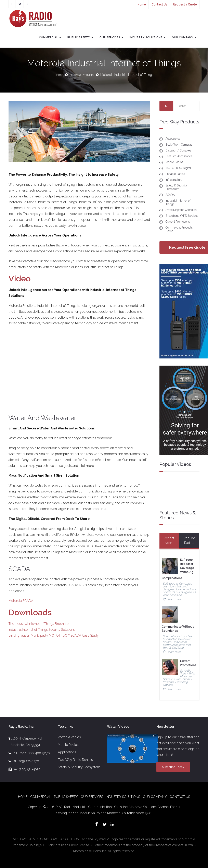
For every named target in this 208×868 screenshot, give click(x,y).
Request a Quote (185, 4)
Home (142, 4)
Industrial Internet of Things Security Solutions (42, 629)
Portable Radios (175, 173)
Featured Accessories (179, 156)
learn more (174, 599)
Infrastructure (174, 179)
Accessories (173, 138)
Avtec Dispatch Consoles (181, 209)
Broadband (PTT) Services (182, 215)
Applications (67, 752)
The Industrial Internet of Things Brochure (38, 624)
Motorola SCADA (21, 601)
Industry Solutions (147, 37)
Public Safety (80, 37)
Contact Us (159, 4)
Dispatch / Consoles (178, 150)
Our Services (111, 37)
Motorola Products (82, 75)
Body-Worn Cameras (179, 144)
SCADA (170, 194)
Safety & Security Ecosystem (176, 187)
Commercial (50, 37)
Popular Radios (189, 540)
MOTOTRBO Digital (178, 168)
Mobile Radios (174, 162)
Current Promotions (178, 221)
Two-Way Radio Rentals (75, 759)
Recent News (169, 540)
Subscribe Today (173, 766)
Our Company (184, 37)
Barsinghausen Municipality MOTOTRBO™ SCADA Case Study (54, 635)
